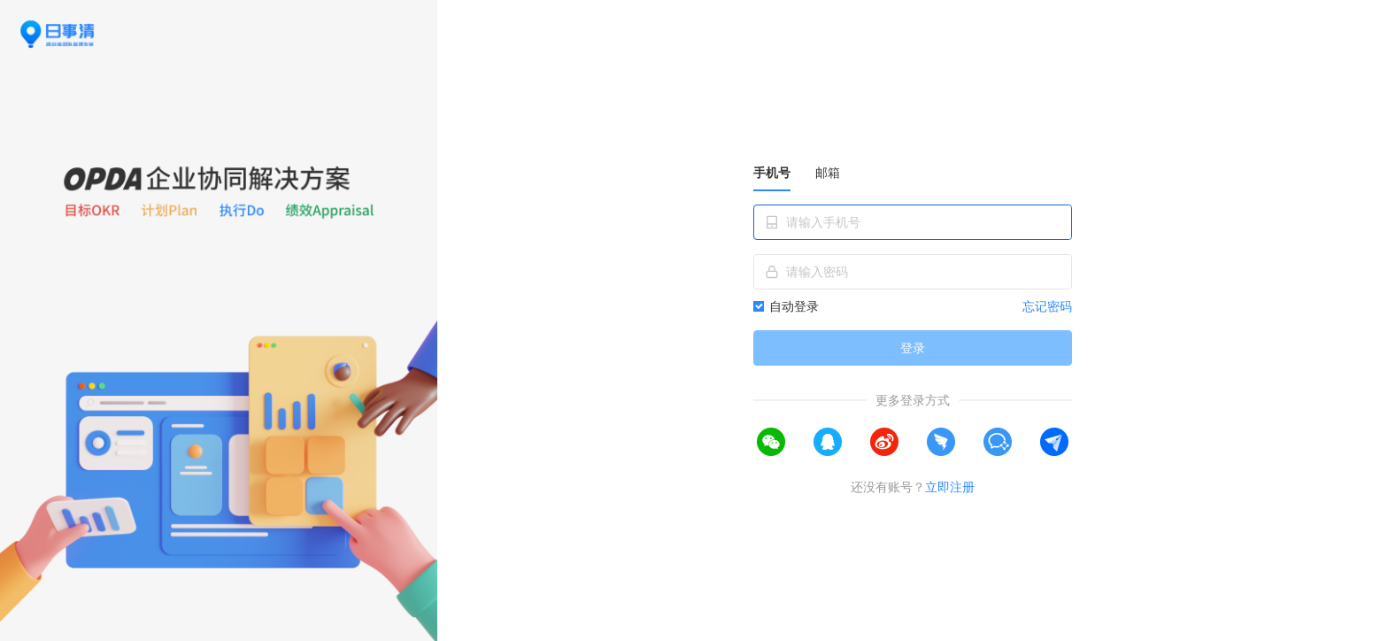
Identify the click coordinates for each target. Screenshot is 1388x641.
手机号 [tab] (771, 173)
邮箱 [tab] (827, 173)
